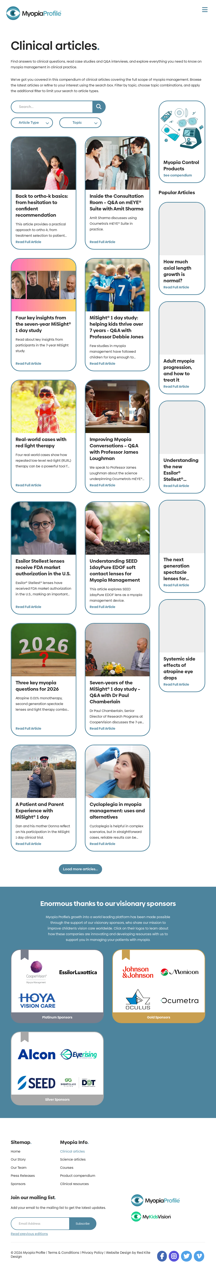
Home (15, 1151)
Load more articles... (80, 869)
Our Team (18, 1168)
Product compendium (77, 1176)
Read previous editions (29, 1234)
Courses (66, 1168)
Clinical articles (72, 1151)
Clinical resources (74, 1184)
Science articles (73, 1159)
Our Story (18, 1159)
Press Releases (23, 1176)
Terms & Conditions (63, 1252)
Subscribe (83, 1223)
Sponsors (18, 1184)
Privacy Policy (93, 1252)
